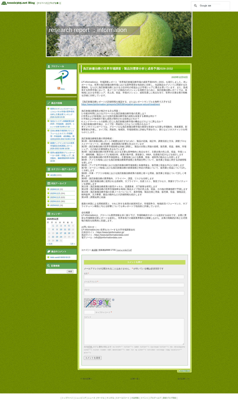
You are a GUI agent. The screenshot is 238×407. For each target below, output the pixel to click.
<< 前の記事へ (86, 379)
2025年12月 (55, 193)
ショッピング (80, 398)
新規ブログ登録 (169, 398)
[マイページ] (42, 3)
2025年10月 (55, 201)
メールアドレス (91, 282)
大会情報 (135, 398)
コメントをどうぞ (124, 250)
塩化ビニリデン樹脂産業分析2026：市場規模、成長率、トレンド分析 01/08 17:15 (62, 124)
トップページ (67, 398)
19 (69, 233)
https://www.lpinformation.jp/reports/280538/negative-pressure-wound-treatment (120, 104)
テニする (110, 398)
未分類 (94, 250)
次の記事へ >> (183, 379)
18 (65, 233)
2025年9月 (54, 205)
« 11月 (49, 244)
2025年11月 (55, 197)
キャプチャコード (102, 312)
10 (61, 229)
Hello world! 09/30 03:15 (60, 257)
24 (61, 237)
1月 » (72, 244)
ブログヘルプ (155, 398)
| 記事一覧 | (135, 379)
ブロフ (86, 290)
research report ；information (88, 30)
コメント (87, 317)
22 (53, 237)
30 (57, 241)
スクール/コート (122, 398)
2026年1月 (54, 189)
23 (57, 237)
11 (65, 229)
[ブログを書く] (54, 3)
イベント (144, 398)
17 (61, 233)
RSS (63, 89)
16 (57, 233)
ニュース (91, 398)
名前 (86, 273)
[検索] (210, 6)
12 (69, 229)
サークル (101, 398)
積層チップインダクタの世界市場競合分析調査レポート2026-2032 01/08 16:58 (62, 146)
